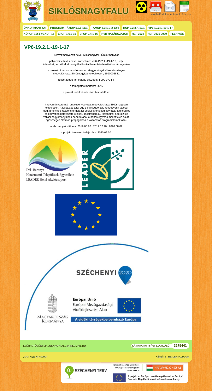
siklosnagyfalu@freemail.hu (64, 345)
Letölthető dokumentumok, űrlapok (170, 14)
